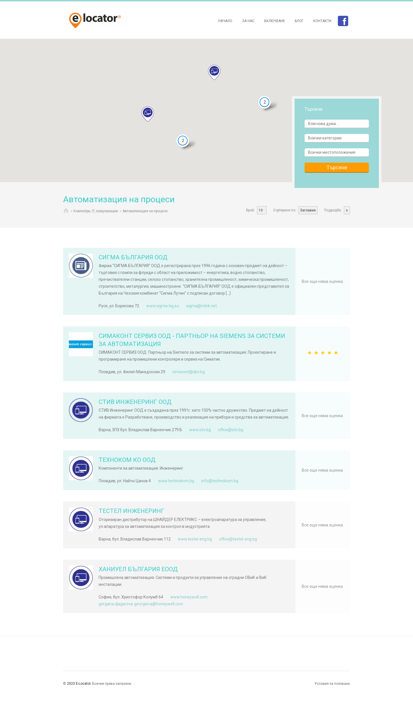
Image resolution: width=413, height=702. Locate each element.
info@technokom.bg (219, 481)
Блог (299, 21)
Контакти (322, 21)
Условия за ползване (332, 684)
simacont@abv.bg (188, 372)
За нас (248, 21)
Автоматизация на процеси (144, 211)
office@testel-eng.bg (238, 539)
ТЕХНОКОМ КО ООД (127, 459)
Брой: (250, 210)
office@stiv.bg (230, 429)
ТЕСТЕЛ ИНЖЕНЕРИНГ (131, 510)
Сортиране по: (284, 210)
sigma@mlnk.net (201, 306)
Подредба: (333, 210)
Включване (274, 21)
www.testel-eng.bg (195, 539)
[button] (147, 114)
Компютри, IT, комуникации (95, 211)
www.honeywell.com (189, 597)
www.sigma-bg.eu (162, 306)
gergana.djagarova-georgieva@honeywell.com (141, 604)
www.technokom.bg (176, 481)
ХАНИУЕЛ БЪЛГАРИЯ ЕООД (138, 569)
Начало (225, 21)
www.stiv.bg (200, 429)
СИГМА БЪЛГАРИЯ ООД (133, 257)
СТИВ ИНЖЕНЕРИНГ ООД (135, 401)
